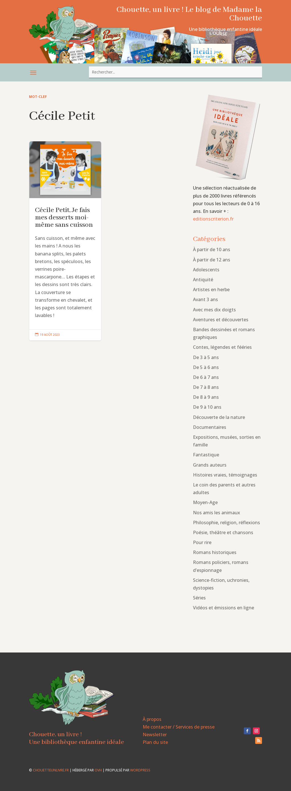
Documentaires (209, 427)
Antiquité (203, 279)
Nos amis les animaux (216, 512)
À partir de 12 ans (211, 260)
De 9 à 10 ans (207, 407)
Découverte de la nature (219, 417)
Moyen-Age (205, 502)
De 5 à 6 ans (206, 367)
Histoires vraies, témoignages (225, 475)
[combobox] (175, 71)
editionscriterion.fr (213, 219)
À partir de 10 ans (211, 249)
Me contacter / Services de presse (179, 727)
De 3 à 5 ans (206, 357)
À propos (152, 719)
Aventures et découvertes (220, 319)
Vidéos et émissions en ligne (223, 608)
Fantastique (206, 455)
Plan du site (155, 742)
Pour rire (202, 542)
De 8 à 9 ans (206, 397)
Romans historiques (214, 552)
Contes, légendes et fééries (222, 347)
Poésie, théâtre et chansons (223, 532)
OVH (98, 770)
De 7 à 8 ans (206, 387)
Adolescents (206, 270)
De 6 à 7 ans (206, 377)
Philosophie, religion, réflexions (226, 522)
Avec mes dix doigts (214, 310)
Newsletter (155, 734)
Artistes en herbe (211, 289)
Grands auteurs (209, 465)
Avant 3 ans (205, 299)
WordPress (140, 770)
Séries (199, 598)
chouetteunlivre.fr (51, 770)
